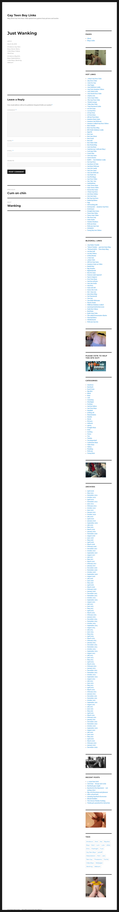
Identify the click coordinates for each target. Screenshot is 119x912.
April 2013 (90, 662)
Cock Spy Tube (92, 151)
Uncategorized (92, 440)
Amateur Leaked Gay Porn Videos (98, 123)
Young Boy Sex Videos (94, 230)
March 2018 (91, 544)
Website (10, 160)
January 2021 (91, 512)
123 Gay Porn (91, 111)
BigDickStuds (91, 271)
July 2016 (90, 578)
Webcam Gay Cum (93, 226)
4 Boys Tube (91, 260)
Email (10, 151)
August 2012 (91, 679)
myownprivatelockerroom (95, 307)
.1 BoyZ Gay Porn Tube (94, 79)
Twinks (89, 438)
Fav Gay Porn (91, 162)
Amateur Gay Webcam (94, 121)
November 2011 (92, 698)
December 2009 (92, 747)
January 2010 (91, 745)
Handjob (90, 410)
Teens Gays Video (93, 215)
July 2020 (90, 516)
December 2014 (92, 619)
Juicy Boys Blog (92, 294)
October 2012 (91, 675)
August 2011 (91, 704)
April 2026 (90, 491)
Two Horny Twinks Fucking (96, 801)
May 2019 (90, 527)
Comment (12, 110)
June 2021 (90, 510)
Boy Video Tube (92, 143)
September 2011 (92, 702)
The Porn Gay (91, 217)
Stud (88, 430)
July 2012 (90, 681)
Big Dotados (91, 268)
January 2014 (91, 643)
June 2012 (90, 683)
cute (103, 845)
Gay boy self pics (92, 281)
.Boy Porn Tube (92, 81)
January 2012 (91, 694)
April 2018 (90, 542)
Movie (13, 49)
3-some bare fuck (93, 781)
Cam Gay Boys (91, 147)
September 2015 (92, 600)
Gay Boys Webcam (93, 166)
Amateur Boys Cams (93, 119)
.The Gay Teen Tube (93, 100)
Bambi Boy (90, 266)
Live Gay (90, 298)
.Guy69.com (91, 96)
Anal (96, 841)
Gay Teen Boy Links (21, 15)
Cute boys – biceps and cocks (96, 784)
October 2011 (91, 700)
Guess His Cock (92, 290)
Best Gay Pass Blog (93, 128)
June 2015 (90, 606)
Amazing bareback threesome (97, 796)
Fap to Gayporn (92, 277)
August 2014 (91, 628)
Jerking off (90, 413)
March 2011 (91, 715)
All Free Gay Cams (93, 262)
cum (88, 398)
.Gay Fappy (90, 85)
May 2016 (90, 583)
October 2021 (91, 508)
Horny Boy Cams (92, 190)
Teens (17, 49)
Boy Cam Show (92, 136)
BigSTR (89, 132)
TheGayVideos (92, 318)
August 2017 (91, 555)
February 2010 (91, 743)
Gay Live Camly (92, 168)
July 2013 (90, 655)
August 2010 (91, 730)
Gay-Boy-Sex (91, 181)
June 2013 (90, 657)
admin (9, 41)
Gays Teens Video (93, 188)
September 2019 (92, 523)
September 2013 (92, 651)
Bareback (90, 387)
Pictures (90, 421)
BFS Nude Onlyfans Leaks (95, 130)
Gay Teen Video (92, 179)
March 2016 (91, 587)
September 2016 (92, 574)
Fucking (90, 404)
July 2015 (90, 604)
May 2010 (90, 737)
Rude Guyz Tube (92, 313)
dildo (108, 845)
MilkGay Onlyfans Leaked (95, 305)
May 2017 (90, 559)
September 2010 (92, 728)
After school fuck (92, 794)
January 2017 (91, 566)
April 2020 (90, 519)
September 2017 (92, 553)
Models (89, 417)
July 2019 (90, 525)
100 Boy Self (91, 251)
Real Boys (90, 311)
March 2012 (91, 690)
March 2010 (91, 741)
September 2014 (92, 625)
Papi (88, 202)
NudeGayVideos (92, 200)
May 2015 (90, 608)
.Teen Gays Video (92, 98)
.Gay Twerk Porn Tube (94, 94)
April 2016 (90, 585)
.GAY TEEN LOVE (92, 91)
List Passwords (92, 296)
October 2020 (91, 514)
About (89, 38)
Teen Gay (89, 859)
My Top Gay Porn (92, 198)
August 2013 (91, 653)
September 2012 (92, 677)
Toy (88, 436)
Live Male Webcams (93, 300)
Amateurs (10, 47)
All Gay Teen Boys (93, 117)
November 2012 (92, 672)
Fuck (102, 848)
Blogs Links (91, 41)
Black (89, 393)
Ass (101, 841)
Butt (92, 845)
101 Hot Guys (91, 108)
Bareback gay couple (93, 786)
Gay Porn (90, 285)
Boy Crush (90, 138)
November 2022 (92, 502)
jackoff (100, 852)
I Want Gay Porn (92, 192)
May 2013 (90, 660)
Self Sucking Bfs (92, 205)
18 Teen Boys (91, 115)
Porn (98, 856)
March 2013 (91, 664)
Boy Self (89, 141)
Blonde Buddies (92, 799)
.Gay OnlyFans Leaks (93, 87)
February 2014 (91, 640)
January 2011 (91, 719)
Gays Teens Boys (92, 185)
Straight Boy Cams (93, 211)
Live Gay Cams (91, 196)
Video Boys (11, 51)
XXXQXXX (90, 228)
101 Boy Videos (92, 253)
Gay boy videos (92, 406)
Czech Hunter (91, 158)
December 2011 (92, 696)
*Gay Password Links (94, 106)
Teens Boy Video (92, 213)
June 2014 (90, 632)
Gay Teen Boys (92, 408)
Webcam (10, 62)
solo (103, 856)
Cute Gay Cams (92, 155)
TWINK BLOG (91, 320)
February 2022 (92, 506)
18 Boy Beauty (91, 256)
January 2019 (91, 531)
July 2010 (90, 732)
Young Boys (91, 453)
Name (10, 141)
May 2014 (90, 634)
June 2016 (90, 581)
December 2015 (92, 593)
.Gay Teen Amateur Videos (95, 89)
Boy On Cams (91, 273)
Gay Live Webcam (93, 173)
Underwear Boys (92, 442)
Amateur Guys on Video (94, 264)
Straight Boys (91, 427)
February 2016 (91, 589)
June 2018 (90, 538)
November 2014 (92, 621)
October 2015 (91, 598)
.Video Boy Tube (92, 104)
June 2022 (90, 504)
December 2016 (92, 568)
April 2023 (90, 499)
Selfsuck (90, 423)
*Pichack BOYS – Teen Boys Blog (98, 249)
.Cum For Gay (91, 83)
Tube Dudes (91, 220)
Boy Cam (90, 134)
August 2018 (91, 536)
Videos (17, 51)
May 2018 (90, 540)
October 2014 (91, 623)
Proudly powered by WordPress (32, 910)
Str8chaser (90, 209)
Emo (87, 848)
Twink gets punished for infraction (98, 803)
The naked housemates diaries (97, 315)
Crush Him (90, 153)
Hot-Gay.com (91, 292)
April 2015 (90, 610)
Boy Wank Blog (92, 145)
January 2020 (91, 521)
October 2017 (91, 551)
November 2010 (92, 724)
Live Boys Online (92, 194)
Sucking (90, 432)
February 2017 (91, 563)
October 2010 (91, 726)
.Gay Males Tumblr (93, 245)
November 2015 (92, 596)
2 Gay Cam (90, 258)
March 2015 (91, 613)
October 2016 (91, 572)
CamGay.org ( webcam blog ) (96, 149)
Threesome (98, 859)
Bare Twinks (91, 126)
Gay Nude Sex (91, 175)
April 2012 (90, 687)
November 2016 (92, 570)
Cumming (90, 400)
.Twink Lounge (92, 102)
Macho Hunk (91, 303)
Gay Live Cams (91, 170)
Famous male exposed (94, 275)
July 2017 (90, 557)
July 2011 (90, 707)
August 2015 (91, 602)
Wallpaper (99, 863)
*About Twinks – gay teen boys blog (99, 247)
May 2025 (90, 493)
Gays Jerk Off (91, 288)
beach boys (90, 389)
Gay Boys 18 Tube (92, 164)
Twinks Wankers (92, 222)
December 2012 (92, 670)
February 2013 (91, 666)
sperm (89, 425)
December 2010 (92, 722)
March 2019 (91, 529)
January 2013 (91, 668)
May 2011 (90, 711)
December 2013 (92, 645)
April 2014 (90, 636)
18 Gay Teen (91, 113)
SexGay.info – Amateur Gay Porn (98, 207)
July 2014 (90, 630)
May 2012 (90, 685)
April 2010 (90, 739)
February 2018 (91, 546)
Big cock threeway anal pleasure (97, 792)
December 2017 (92, 549)
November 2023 (92, 495)
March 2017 (91, 561)
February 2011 (91, 717)
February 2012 (91, 692)
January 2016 (91, 591)
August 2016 (91, 576)
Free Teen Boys (92, 279)
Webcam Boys (91, 224)
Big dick (17, 56)
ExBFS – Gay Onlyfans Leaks (96, 160)
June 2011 (90, 709)
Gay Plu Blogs (91, 177)
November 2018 (92, 534)
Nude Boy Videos (92, 309)
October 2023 (91, 497)
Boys (8, 58)
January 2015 (91, 617)
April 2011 (90, 713)
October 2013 (91, 649)
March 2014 (91, 638)
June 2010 (90, 734)
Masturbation (15, 58)
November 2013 (92, 647)
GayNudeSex (91, 183)
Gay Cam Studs (92, 283)
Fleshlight (90, 402)
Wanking (10, 53)
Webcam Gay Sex (92, 322)
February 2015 (91, 615)
